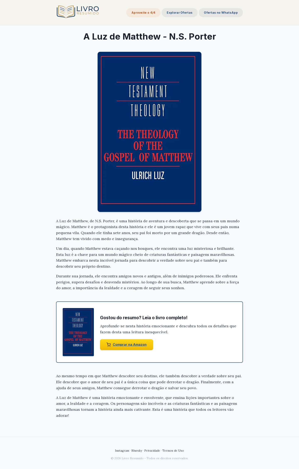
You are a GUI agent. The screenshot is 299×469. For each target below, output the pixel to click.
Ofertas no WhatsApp (221, 12)
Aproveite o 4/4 (143, 12)
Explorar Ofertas (179, 12)
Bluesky (136, 450)
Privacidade (152, 450)
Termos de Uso (173, 450)
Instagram (122, 450)
